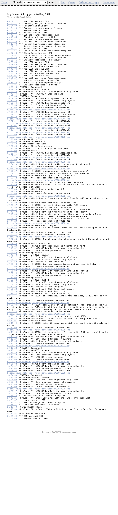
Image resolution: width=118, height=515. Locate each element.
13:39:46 (12, 73)
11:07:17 (12, 51)
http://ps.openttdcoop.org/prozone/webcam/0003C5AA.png (38, 138)
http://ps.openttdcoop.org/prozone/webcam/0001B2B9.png (38, 280)
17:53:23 (12, 334)
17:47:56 (12, 283)
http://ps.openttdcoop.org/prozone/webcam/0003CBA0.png (38, 144)
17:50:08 (12, 313)
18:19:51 (12, 424)
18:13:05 (12, 405)
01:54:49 (12, 29)
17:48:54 (12, 296)
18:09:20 (12, 375)
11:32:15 (12, 57)
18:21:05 (12, 427)
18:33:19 (12, 468)
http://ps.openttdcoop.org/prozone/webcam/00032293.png (38, 411)
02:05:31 (12, 32)
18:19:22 (12, 413)
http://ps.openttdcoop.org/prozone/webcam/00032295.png (38, 392)
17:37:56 (12, 215)
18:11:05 (12, 389)
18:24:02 (12, 435)
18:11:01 (12, 381)
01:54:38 (12, 27)
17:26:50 (12, 168)
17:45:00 (12, 266)
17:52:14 (12, 323)
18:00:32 (12, 348)
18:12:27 (12, 402)
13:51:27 (12, 89)
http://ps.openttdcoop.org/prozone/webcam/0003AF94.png (38, 127)
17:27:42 (12, 182)
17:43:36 (12, 245)
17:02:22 (12, 130)
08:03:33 (12, 46)
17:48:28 (12, 291)
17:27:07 (12, 179)
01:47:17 (12, 24)
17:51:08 (12, 321)
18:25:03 (12, 451)
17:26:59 (12, 174)
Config (114, 7)
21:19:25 (12, 492)
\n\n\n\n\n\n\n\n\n (35, 2)
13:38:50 (12, 70)
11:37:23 (12, 59)
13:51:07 (12, 87)
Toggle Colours (26, 17)
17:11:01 (12, 147)
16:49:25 (12, 100)
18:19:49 (12, 419)
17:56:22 (12, 343)
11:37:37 (12, 62)
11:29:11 (12, 54)
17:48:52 (12, 294)
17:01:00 (12, 125)
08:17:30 (12, 48)
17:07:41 (12, 141)
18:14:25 (12, 408)
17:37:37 (12, 206)
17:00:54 (12, 119)
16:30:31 (12, 97)
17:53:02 (12, 329)
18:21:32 (12, 432)
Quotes (71, 2)
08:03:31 (12, 43)
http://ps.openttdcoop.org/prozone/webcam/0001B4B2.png (38, 264)
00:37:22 (12, 21)
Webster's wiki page (89, 2)
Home (4, 2)
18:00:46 (12, 351)
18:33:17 (12, 465)
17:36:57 (12, 201)
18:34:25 (12, 470)
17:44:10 (12, 255)
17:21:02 (12, 157)
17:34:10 (12, 193)
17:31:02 (12, 187)
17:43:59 (12, 253)
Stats (63, 2)
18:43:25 (12, 473)
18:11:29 (12, 394)
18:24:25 (12, 441)
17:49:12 (12, 304)
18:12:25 (12, 400)
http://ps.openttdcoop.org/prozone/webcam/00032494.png (38, 430)
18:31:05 (12, 460)
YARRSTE (56, 512)
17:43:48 (12, 250)
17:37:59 (12, 217)
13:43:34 (12, 78)
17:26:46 (12, 163)
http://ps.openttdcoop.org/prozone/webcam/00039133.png (38, 160)
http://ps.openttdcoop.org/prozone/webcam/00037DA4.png (38, 149)
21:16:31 (12, 479)
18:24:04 (12, 438)
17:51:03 (12, 315)
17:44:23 (12, 261)
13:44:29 (12, 81)
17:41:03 (12, 228)
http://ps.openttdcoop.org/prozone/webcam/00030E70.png (38, 190)
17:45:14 (12, 269)
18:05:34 (12, 362)
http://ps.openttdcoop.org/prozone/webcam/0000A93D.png (38, 318)
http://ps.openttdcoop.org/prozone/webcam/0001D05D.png (38, 198)
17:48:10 (12, 288)
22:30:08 (12, 498)
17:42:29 (12, 239)
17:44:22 (12, 258)
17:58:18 (12, 345)
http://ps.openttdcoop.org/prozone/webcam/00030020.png (38, 212)
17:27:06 (12, 176)
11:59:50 (12, 65)
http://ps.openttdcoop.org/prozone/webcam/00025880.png (38, 155)
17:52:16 (12, 326)
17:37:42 (12, 209)
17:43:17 (12, 242)
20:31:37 (12, 476)
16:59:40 (12, 117)
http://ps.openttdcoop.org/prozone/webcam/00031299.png (38, 443)
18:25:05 (12, 457)
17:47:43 (12, 277)
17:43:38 (12, 247)
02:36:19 (12, 35)
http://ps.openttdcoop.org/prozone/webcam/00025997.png (38, 359)
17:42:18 (12, 234)
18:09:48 (12, 378)
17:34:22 (12, 196)
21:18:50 (12, 484)
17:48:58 (12, 299)
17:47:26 (12, 274)
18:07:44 (12, 370)
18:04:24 (12, 356)
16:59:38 (12, 111)
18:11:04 (12, 383)
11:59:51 (12, 68)
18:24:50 (12, 446)
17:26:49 (12, 166)
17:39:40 (12, 223)
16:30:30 (12, 95)
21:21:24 (12, 495)
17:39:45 (12, 225)
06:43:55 (12, 38)
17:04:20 (12, 136)
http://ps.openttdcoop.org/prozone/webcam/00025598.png (38, 372)
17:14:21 (12, 152)
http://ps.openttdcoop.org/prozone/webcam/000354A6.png (38, 185)
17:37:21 (12, 204)
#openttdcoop (109, 2)
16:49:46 (12, 106)
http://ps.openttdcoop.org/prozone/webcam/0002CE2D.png (38, 231)
